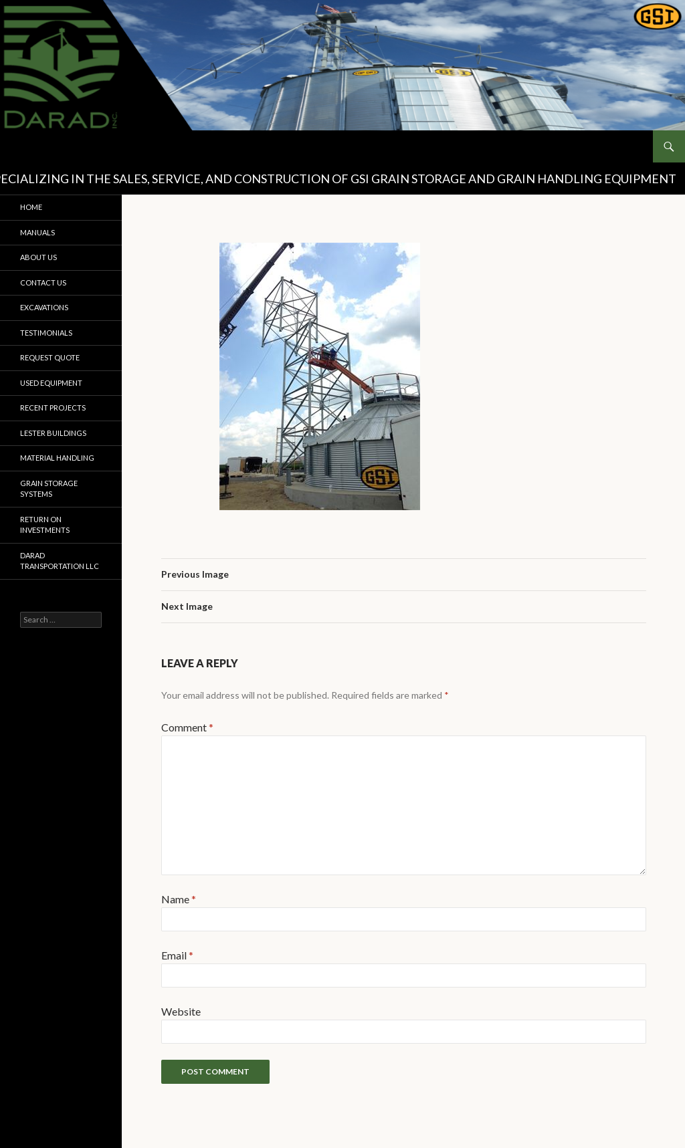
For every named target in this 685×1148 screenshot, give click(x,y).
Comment (187, 727)
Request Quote (50, 357)
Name (178, 899)
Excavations (44, 307)
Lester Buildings (53, 433)
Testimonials (46, 332)
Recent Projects (53, 407)
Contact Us (43, 282)
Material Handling (57, 457)
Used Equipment (51, 382)
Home (31, 207)
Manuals (37, 232)
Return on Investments (45, 525)
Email (177, 955)
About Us (38, 257)
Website (181, 1011)
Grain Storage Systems (49, 489)
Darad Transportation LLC (59, 561)
